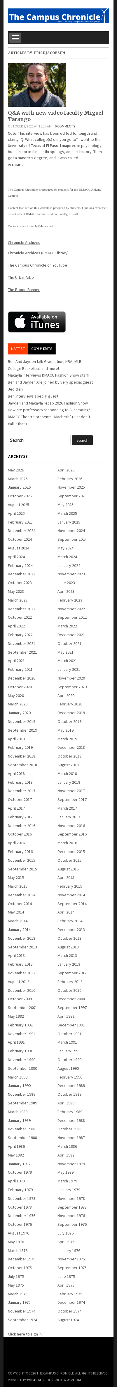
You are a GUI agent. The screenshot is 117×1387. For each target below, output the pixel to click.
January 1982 (19, 1163)
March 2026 (17, 478)
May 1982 (16, 1155)
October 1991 (69, 1033)
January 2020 (19, 712)
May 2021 (65, 652)
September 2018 (22, 764)
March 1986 (67, 1146)
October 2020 (20, 686)
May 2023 (16, 591)
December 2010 (21, 990)
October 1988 (69, 1128)
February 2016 (20, 851)
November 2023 (71, 574)
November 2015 (21, 860)
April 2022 (16, 626)
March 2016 (67, 842)
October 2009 (20, 998)
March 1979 (67, 1181)
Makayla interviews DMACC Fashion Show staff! (48, 375)
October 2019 (69, 721)
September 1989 (22, 1103)
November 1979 (71, 1163)
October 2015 (69, 860)
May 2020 (16, 695)
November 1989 (21, 1094)
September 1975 (72, 1267)
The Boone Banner (24, 289)
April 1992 (65, 1016)
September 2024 (72, 539)
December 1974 (71, 1302)
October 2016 (20, 834)
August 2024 (18, 548)
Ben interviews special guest (33, 396)
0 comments (65, 126)
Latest (18, 349)
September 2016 (72, 834)
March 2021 (67, 660)
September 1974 (22, 1319)
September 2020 (72, 686)
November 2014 (71, 895)
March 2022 (67, 626)
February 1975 (69, 1293)
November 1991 (21, 1033)
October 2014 (20, 903)
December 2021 (71, 634)
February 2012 (69, 981)
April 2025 (16, 513)
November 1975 (71, 1259)
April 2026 (65, 470)
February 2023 (69, 600)
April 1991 (16, 1042)
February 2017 (20, 817)
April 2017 (16, 808)
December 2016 (21, 825)
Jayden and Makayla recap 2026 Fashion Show (48, 403)
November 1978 (71, 1198)
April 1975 (65, 1285)
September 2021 (22, 652)
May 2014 (16, 912)
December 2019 (71, 712)
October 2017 (20, 799)
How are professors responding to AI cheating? (49, 409)
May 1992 (16, 1016)
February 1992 (20, 1025)
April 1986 (16, 1146)
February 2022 (20, 634)
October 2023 (20, 582)
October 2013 (69, 938)
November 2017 (71, 790)
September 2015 (22, 869)
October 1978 (20, 1207)
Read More (16, 165)
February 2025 (20, 522)
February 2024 (20, 565)
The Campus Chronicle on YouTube (37, 265)
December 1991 (71, 1025)
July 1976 (65, 1233)
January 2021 (68, 669)
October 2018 (69, 756)
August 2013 (68, 947)
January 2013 (68, 964)
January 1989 (19, 1120)
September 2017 (72, 799)
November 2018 (21, 756)
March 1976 (17, 1250)
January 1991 (68, 1050)
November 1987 (71, 1137)
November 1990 (21, 1059)
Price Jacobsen (49, 53)
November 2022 (71, 608)
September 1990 (22, 1068)
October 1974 (69, 1311)
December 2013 (71, 929)
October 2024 (20, 539)
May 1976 (16, 1241)
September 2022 (72, 617)
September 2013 (22, 947)
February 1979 (20, 1189)
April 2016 (16, 842)
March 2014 (17, 920)
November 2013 (21, 938)
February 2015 (69, 886)
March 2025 (67, 513)
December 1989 (71, 1085)
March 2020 (17, 704)
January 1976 (68, 1250)
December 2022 (21, 608)
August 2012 (18, 981)
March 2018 (67, 773)
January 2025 (68, 522)
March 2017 (67, 808)
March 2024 (67, 556)
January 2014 (19, 929)
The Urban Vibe (21, 277)
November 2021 (21, 643)
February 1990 (69, 1077)
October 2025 (20, 496)
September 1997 (72, 1007)
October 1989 (69, 1094)
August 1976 (18, 1233)
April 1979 (16, 1181)
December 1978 (21, 1198)
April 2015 (65, 877)
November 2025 (71, 487)
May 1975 (16, 1285)
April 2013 (16, 955)
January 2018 (68, 782)
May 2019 (65, 730)
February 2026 (69, 478)
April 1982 (65, 1155)
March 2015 (17, 886)
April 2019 (16, 739)
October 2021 (69, 643)
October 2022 (20, 617)
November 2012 (21, 972)
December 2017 (21, 790)
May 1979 (65, 1172)
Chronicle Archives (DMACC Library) (38, 253)
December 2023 (21, 574)
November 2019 (21, 721)
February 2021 (20, 669)
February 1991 (20, 1050)
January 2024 (68, 565)
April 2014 (65, 912)
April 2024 (16, 556)
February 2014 (69, 920)
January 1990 (19, 1085)
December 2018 (71, 747)
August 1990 (68, 1068)
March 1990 (17, 1077)
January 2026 (19, 487)
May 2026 (16, 470)
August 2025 (18, 504)
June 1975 (66, 1276)
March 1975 (17, 1293)
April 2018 (16, 773)
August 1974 (68, 1319)
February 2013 (20, 964)
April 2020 (65, 695)
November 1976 (71, 1215)
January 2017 (68, 817)
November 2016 (71, 825)
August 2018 (68, 764)
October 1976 (20, 1224)
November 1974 (21, 1311)
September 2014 (72, 903)
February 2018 (20, 782)
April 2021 (16, 660)
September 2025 (72, 496)
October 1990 (69, 1059)
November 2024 (71, 530)
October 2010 (69, 990)
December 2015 (71, 851)
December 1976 (21, 1215)
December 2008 (71, 998)
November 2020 (71, 678)
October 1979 (20, 1172)
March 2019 (67, 739)
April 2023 (65, 591)
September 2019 (22, 730)
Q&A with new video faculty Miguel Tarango (55, 116)
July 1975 (16, 1276)
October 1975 (20, 1267)
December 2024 (21, 530)
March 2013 (67, 955)
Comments (42, 349)
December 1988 (71, 1120)
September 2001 (22, 1007)
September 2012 (72, 972)
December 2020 (21, 678)
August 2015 (68, 869)
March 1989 (17, 1111)
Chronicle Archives (24, 242)
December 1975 (21, 1259)
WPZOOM (74, 1380)
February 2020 (69, 704)
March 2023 (17, 600)
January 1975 (19, 1302)
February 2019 (20, 747)
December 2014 (21, 895)
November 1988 (21, 1128)
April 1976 (65, 1241)
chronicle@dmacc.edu (39, 226)
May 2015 (16, 877)
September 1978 (72, 1207)
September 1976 (72, 1224)
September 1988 (22, 1137)
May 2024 (65, 548)
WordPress (36, 1380)
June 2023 (66, 582)
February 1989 (69, 1111)
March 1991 (67, 1042)
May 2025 (65, 504)
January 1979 (68, 1189)
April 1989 (65, 1103)
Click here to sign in (25, 1334)
